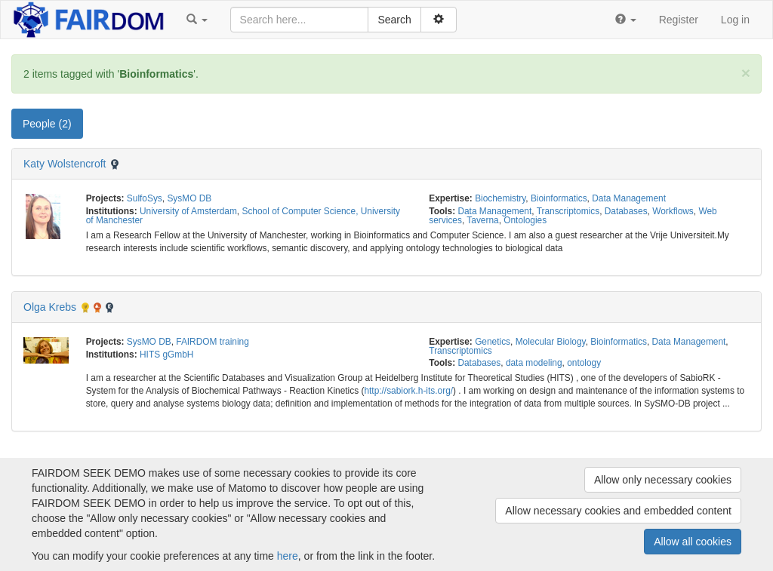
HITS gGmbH (166, 354)
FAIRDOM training (212, 341)
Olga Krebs (49, 307)
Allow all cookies (692, 542)
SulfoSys (144, 198)
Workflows (673, 211)
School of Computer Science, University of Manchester (243, 216)
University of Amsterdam (188, 211)
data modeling (534, 363)
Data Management (629, 198)
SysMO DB (189, 198)
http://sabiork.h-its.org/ (408, 390)
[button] (197, 19)
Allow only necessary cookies (662, 480)
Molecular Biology (551, 341)
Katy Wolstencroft (64, 164)
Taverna (482, 220)
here (287, 556)
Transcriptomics (568, 211)
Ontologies (525, 220)
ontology (584, 363)
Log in (735, 20)
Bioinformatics (559, 198)
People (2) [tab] (47, 124)
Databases (626, 211)
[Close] (745, 73)
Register (678, 20)
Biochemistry (500, 198)
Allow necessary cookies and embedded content (618, 511)
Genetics (492, 341)
